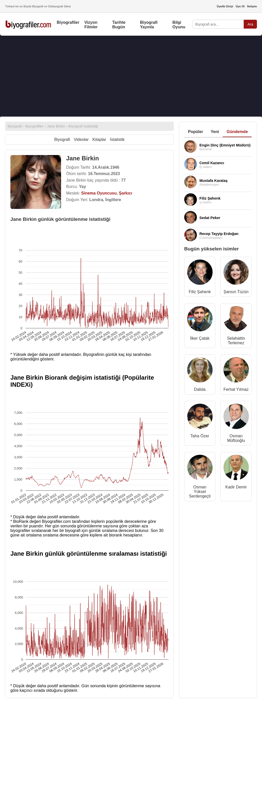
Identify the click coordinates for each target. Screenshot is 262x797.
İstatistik (117, 139)
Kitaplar (99, 139)
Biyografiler (68, 22)
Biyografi (62, 139)
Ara (250, 24)
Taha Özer (200, 436)
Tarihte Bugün (118, 24)
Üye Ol (240, 6)
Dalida (199, 389)
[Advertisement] (131, 76)
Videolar (81, 139)
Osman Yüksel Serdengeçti (200, 491)
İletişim (252, 6)
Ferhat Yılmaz (236, 389)
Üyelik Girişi (225, 6)
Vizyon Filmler (91, 24)
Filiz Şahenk (200, 292)
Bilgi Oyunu (179, 24)
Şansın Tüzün (235, 292)
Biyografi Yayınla (148, 24)
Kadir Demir (236, 487)
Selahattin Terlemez (236, 340)
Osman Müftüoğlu (236, 438)
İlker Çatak (199, 338)
